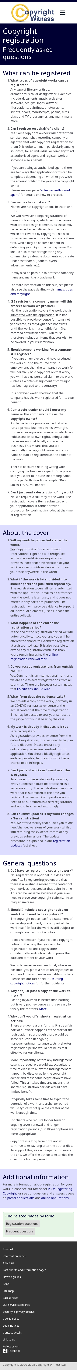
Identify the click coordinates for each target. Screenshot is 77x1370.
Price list (8, 1249)
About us (8, 1263)
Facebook (11, 1351)
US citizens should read (33, 689)
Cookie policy (11, 1318)
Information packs (14, 1256)
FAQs (6, 1284)
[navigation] (63, 12)
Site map (8, 1291)
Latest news (10, 1298)
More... (43, 1009)
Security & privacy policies (19, 1311)
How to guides (12, 1277)
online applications (55, 1198)
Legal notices (11, 1325)
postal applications (20, 1198)
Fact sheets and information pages (24, 1270)
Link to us (9, 1339)
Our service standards (16, 1304)
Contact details (12, 1332)
